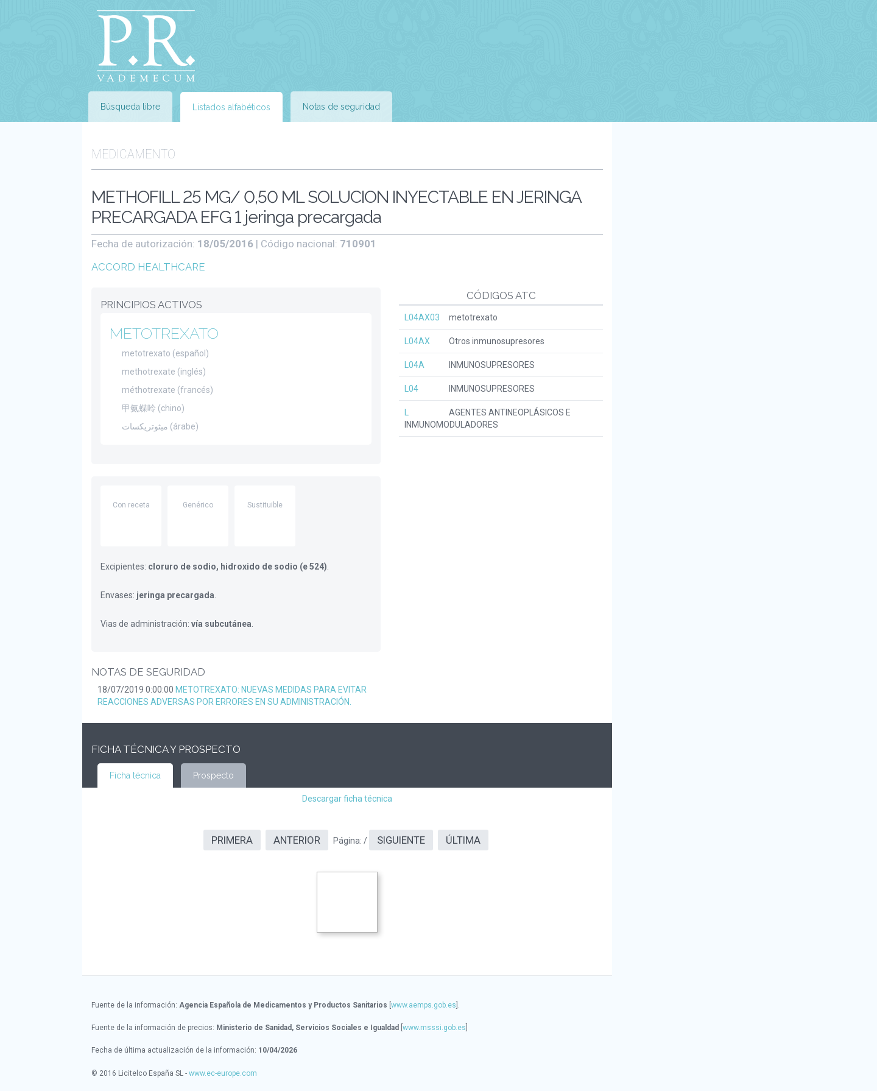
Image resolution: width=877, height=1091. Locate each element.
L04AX (417, 341)
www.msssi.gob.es (434, 1027)
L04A (414, 365)
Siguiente (401, 840)
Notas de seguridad (341, 106)
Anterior (296, 840)
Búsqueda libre (130, 106)
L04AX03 (422, 317)
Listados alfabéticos (231, 107)
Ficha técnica (135, 775)
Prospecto (213, 775)
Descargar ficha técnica (347, 798)
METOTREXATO (164, 333)
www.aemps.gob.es (423, 1005)
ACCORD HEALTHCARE (148, 267)
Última (463, 840)
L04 (411, 389)
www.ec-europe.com (223, 1073)
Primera (232, 840)
